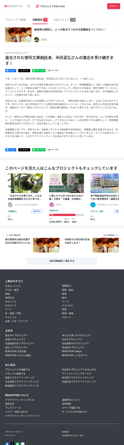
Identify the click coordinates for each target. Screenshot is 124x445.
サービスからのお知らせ (74, 411)
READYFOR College (72, 351)
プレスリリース (13, 407)
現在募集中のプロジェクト (75, 343)
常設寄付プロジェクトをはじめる (79, 369)
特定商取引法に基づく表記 (72, 436)
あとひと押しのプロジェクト (76, 335)
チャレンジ (10, 317)
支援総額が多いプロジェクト (20, 343)
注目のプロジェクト (72, 339)
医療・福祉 (67, 290)
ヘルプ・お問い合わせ (16, 411)
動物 (7, 293)
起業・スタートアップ (16, 321)
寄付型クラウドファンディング (77, 377)
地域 (64, 293)
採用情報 (66, 403)
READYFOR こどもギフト (75, 355)
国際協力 (66, 285)
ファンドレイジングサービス (76, 373)
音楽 (64, 309)
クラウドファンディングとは (19, 400)
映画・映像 (67, 313)
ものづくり (10, 305)
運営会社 (9, 403)
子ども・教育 (12, 290)
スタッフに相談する (15, 373)
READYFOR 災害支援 (15, 351)
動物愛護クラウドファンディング (22, 385)
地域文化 (9, 297)
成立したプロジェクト (16, 347)
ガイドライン (10, 436)
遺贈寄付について (71, 400)
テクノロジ (67, 305)
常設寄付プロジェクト (73, 347)
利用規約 (65, 432)
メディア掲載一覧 (71, 407)
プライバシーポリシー (14, 432)
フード (65, 301)
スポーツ (66, 317)
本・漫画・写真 (13, 313)
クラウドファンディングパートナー (23, 416)
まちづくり (10, 301)
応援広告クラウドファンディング (79, 381)
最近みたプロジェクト (16, 335)
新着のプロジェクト (15, 339)
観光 (64, 297)
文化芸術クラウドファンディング (22, 381)
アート (8, 309)
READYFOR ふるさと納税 (18, 355)
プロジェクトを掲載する (17, 369)
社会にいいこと (13, 286)
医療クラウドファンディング (19, 377)
